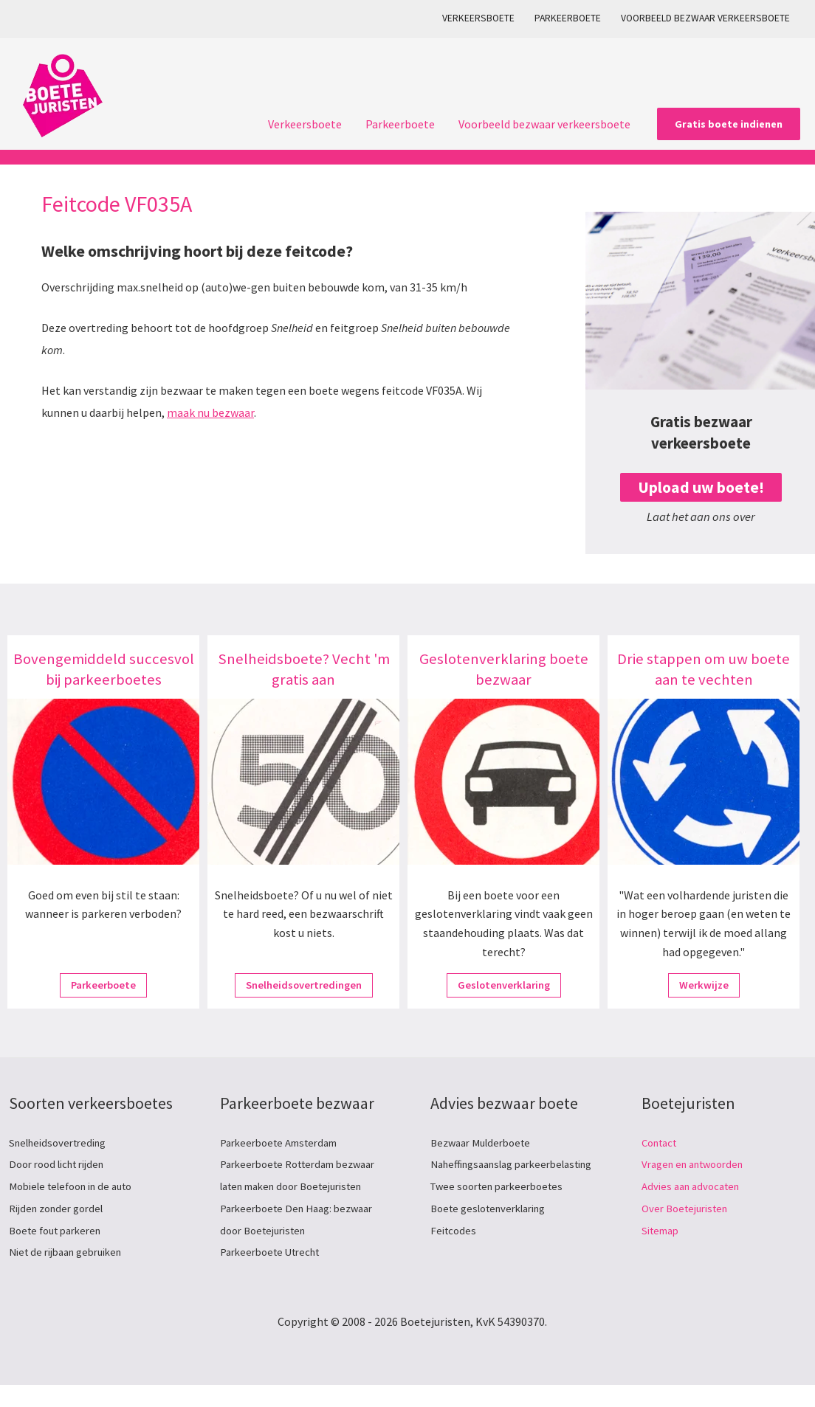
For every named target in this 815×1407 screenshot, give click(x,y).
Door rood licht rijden (63, 1163)
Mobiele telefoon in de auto (78, 1185)
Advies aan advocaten (695, 1185)
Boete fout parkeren (60, 1230)
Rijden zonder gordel (61, 1207)
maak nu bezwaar (210, 412)
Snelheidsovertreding (63, 1142)
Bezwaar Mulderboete (485, 1142)
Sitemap (663, 1230)
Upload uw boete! (701, 487)
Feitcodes (454, 1251)
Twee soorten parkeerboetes (503, 1207)
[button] (728, 124)
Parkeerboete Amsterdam (285, 1142)
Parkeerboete (567, 18)
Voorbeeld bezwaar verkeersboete (705, 18)
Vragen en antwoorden (699, 1163)
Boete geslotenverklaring (495, 1230)
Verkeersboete (478, 18)
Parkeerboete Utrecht (275, 1251)
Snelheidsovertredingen (303, 985)
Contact (662, 1142)
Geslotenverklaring (503, 985)
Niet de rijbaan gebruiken (72, 1251)
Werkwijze (704, 985)
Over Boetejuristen (689, 1207)
